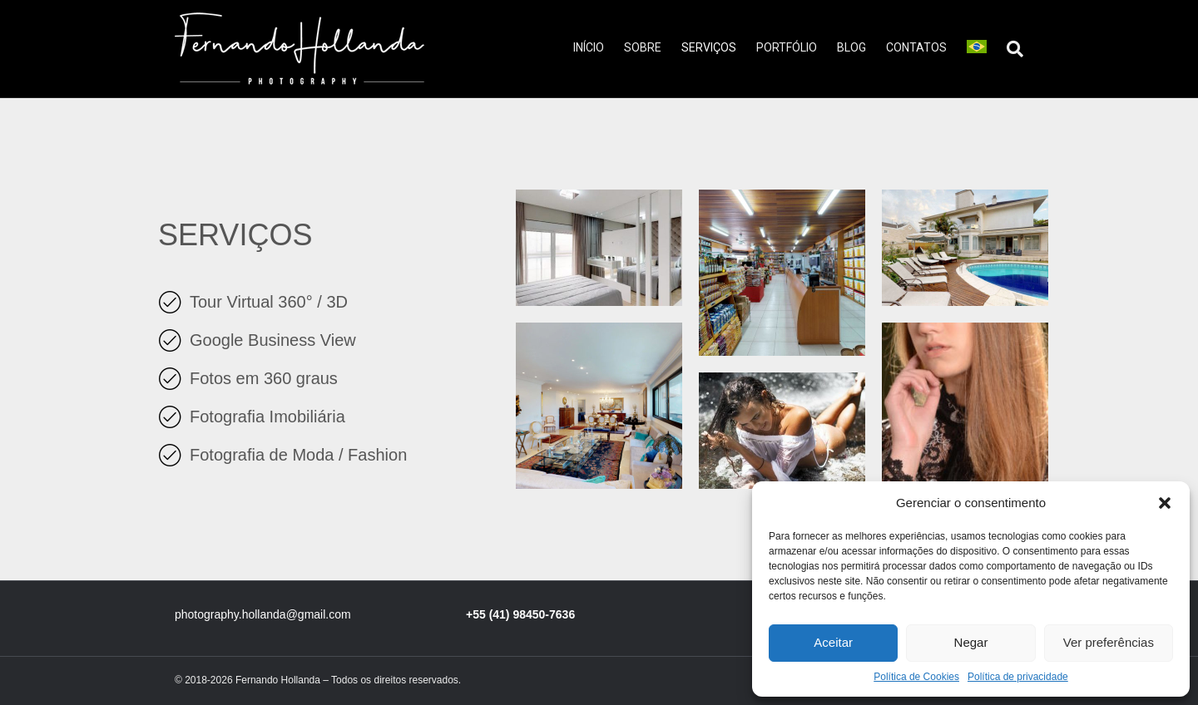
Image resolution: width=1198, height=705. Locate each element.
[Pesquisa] (1010, 49)
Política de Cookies (916, 677)
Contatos (916, 47)
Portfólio (786, 47)
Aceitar (833, 642)
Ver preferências (1108, 642)
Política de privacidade (1018, 677)
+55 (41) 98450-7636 (520, 614)
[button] (1164, 503)
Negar (971, 642)
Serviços (708, 47)
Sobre (642, 47)
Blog (851, 47)
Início (588, 47)
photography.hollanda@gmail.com (263, 614)
